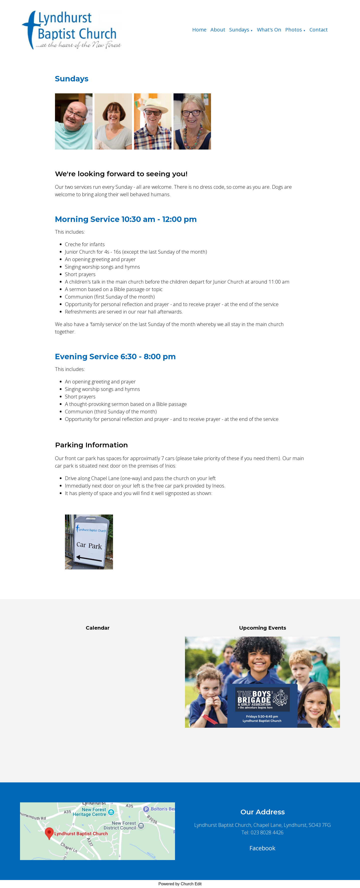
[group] (262, 682)
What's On (269, 29)
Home (199, 29)
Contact (319, 29)
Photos (293, 29)
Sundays (239, 29)
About (217, 29)
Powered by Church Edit (180, 884)
